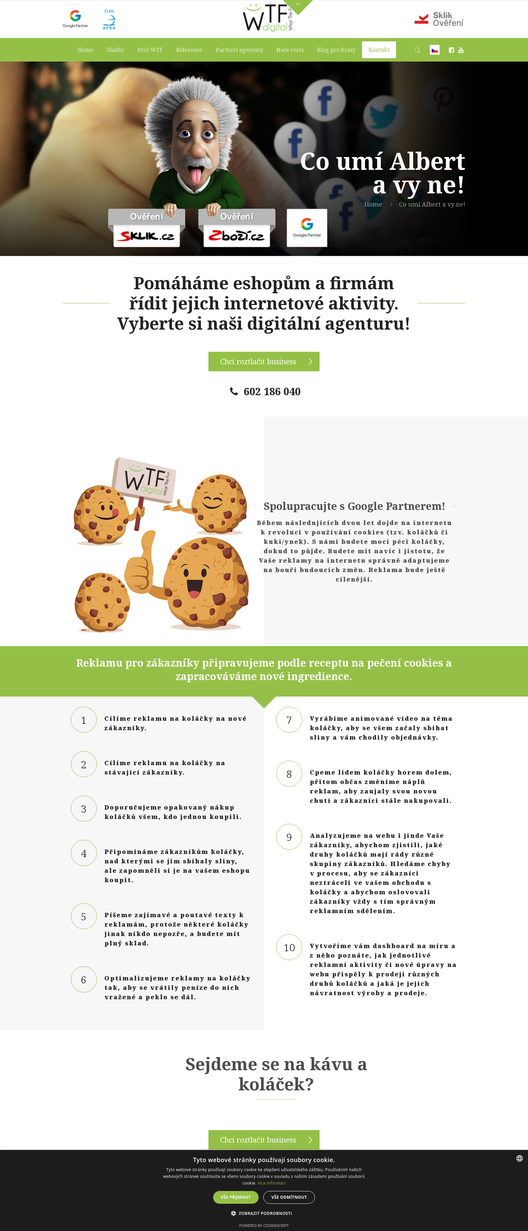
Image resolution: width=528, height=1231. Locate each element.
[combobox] (519, 1158)
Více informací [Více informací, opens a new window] (272, 1183)
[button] (264, 1213)
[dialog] (264, 1190)
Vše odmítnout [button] (289, 1197)
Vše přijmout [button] (236, 1197)
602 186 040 (272, 391)
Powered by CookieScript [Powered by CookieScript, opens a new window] (264, 1225)
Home (373, 204)
